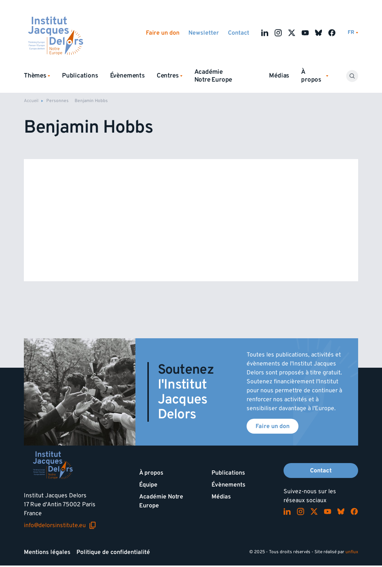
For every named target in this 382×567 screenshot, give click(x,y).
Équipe (148, 485)
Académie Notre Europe (213, 75)
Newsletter (203, 33)
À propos (151, 473)
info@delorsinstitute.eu (60, 525)
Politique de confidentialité (113, 552)
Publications (80, 75)
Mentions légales (47, 552)
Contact (238, 33)
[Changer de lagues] (353, 32)
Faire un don (162, 33)
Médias (279, 75)
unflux (351, 552)
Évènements (127, 75)
